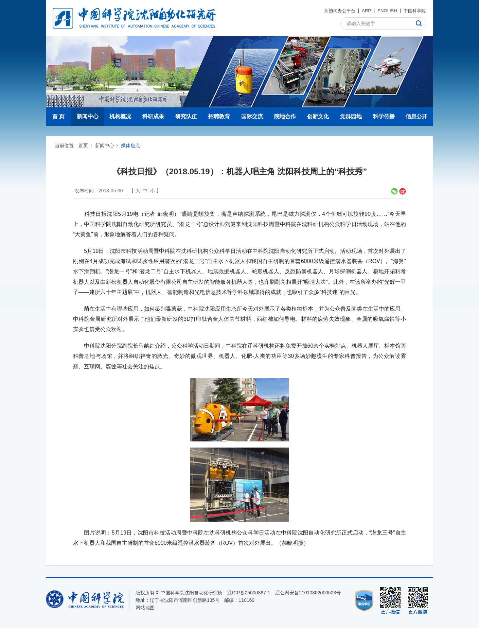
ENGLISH (384, 10)
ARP (363, 10)
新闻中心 (88, 116)
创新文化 (318, 116)
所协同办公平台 (335, 10)
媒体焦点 (130, 145)
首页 (83, 145)
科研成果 (153, 116)
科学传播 (384, 116)
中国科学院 (414, 10)
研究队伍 (186, 116)
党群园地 (351, 116)
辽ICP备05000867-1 (248, 592)
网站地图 (145, 607)
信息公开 (416, 116)
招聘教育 (219, 116)
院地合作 (285, 116)
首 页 (58, 116)
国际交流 (252, 116)
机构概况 (120, 116)
